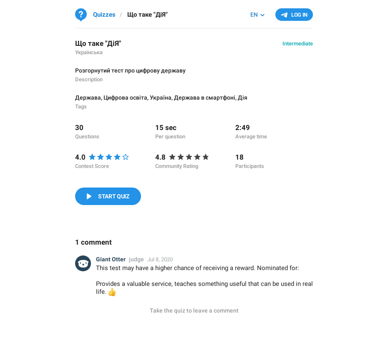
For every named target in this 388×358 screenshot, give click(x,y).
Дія (242, 97)
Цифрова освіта (125, 97)
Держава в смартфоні (204, 97)
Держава (88, 97)
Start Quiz (113, 196)
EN (254, 14)
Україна (160, 97)
